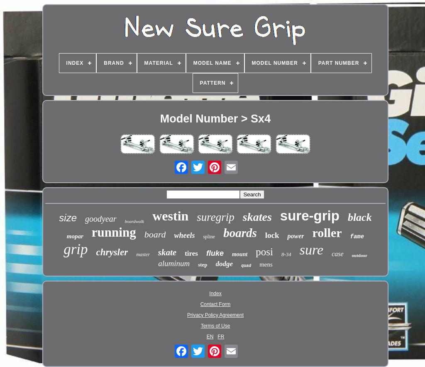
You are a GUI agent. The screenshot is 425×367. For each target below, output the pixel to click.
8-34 (286, 254)
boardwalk (134, 221)
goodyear (101, 218)
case (337, 253)
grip (76, 249)
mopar (75, 236)
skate (167, 252)
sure (311, 249)
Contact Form (215, 304)
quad (246, 266)
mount (239, 254)
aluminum (174, 263)
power (295, 236)
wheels (184, 235)
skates (257, 216)
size (68, 217)
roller (327, 233)
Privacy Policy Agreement (215, 315)
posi (264, 251)
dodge (224, 264)
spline (209, 237)
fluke (215, 253)
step (202, 265)
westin (170, 215)
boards (240, 233)
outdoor (359, 255)
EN (210, 337)
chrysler (112, 252)
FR (220, 337)
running (114, 232)
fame (357, 236)
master (143, 254)
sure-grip (310, 215)
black (360, 217)
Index (215, 293)
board (155, 234)
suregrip (215, 217)
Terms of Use (215, 326)
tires (191, 253)
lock (272, 235)
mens (266, 264)
